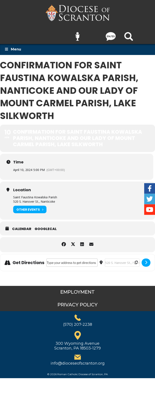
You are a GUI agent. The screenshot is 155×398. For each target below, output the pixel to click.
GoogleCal (46, 226)
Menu (12, 46)
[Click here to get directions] (146, 260)
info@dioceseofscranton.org (78, 360)
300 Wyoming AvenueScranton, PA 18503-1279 (77, 343)
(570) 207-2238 (77, 321)
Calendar (21, 226)
